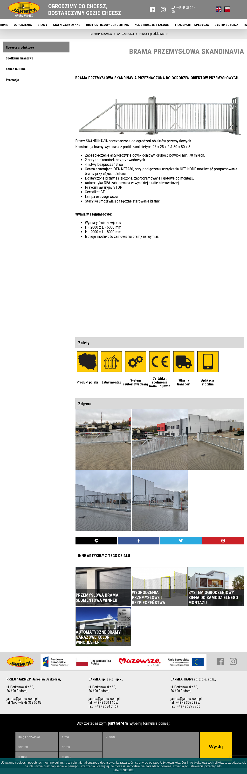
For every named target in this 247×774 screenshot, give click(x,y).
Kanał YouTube (16, 68)
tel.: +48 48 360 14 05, (103, 702)
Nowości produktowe (20, 47)
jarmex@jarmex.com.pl (22, 699)
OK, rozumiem (123, 770)
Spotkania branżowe (19, 57)
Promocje (12, 79)
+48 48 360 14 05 (183, 10)
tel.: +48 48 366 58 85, (185, 702)
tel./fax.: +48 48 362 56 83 (24, 702)
